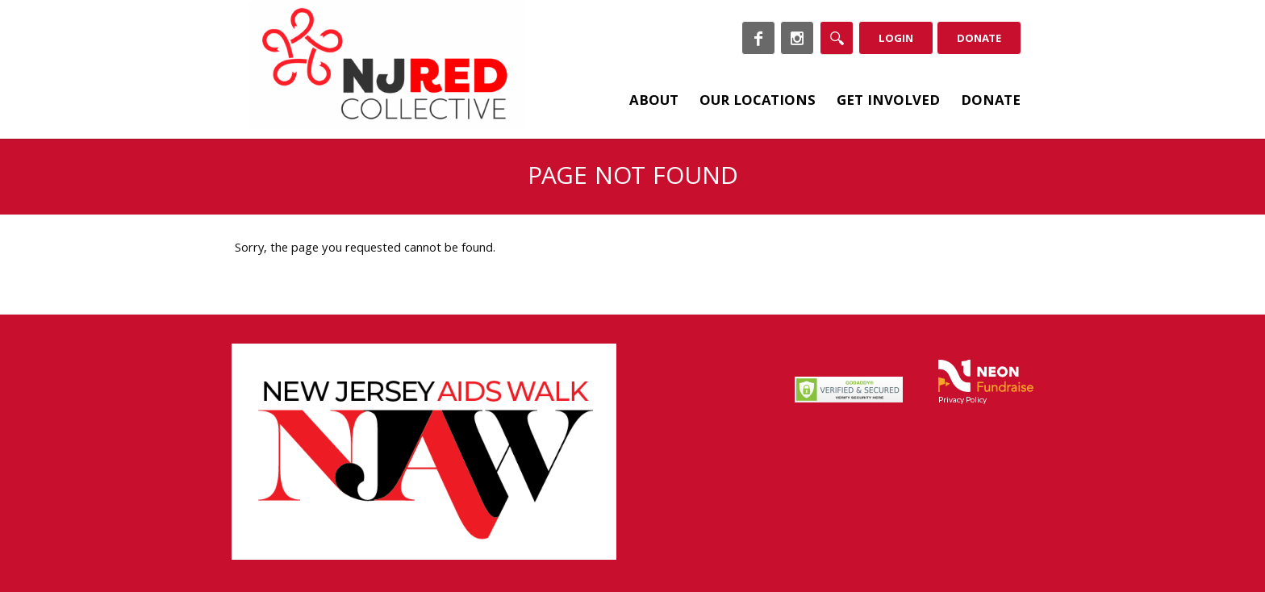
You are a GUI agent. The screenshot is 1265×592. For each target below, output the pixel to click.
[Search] (836, 38)
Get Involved (888, 102)
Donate (979, 39)
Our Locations (757, 102)
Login (896, 39)
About (653, 102)
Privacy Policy (962, 399)
